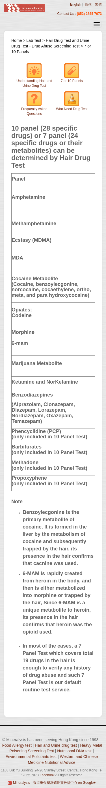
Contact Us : (67, 14)
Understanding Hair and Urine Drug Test (34, 75)
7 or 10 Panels (72, 73)
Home (16, 40)
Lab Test (34, 40)
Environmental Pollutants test (31, 756)
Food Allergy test (17, 745)
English (75, 4)
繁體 (98, 4)
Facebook (47, 775)
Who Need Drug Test (71, 101)
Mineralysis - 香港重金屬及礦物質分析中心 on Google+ (54, 783)
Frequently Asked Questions (34, 103)
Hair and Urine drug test (56, 745)
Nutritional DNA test (74, 751)
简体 (88, 4)
